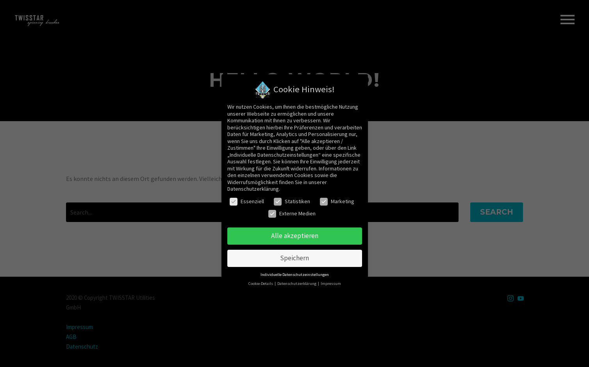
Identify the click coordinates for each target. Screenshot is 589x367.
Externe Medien (292, 213)
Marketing (337, 201)
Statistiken (292, 201)
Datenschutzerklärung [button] (297, 283)
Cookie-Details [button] (261, 283)
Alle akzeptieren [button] (294, 235)
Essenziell (247, 201)
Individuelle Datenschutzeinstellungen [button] (295, 274)
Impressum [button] (331, 283)
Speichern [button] (294, 258)
